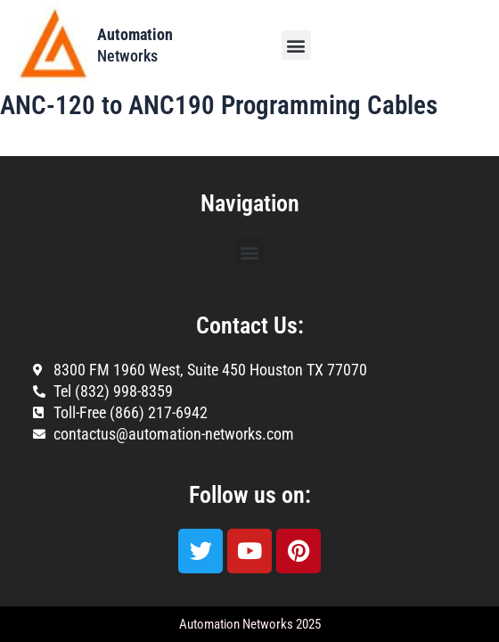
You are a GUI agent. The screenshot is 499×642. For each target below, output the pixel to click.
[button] (296, 45)
